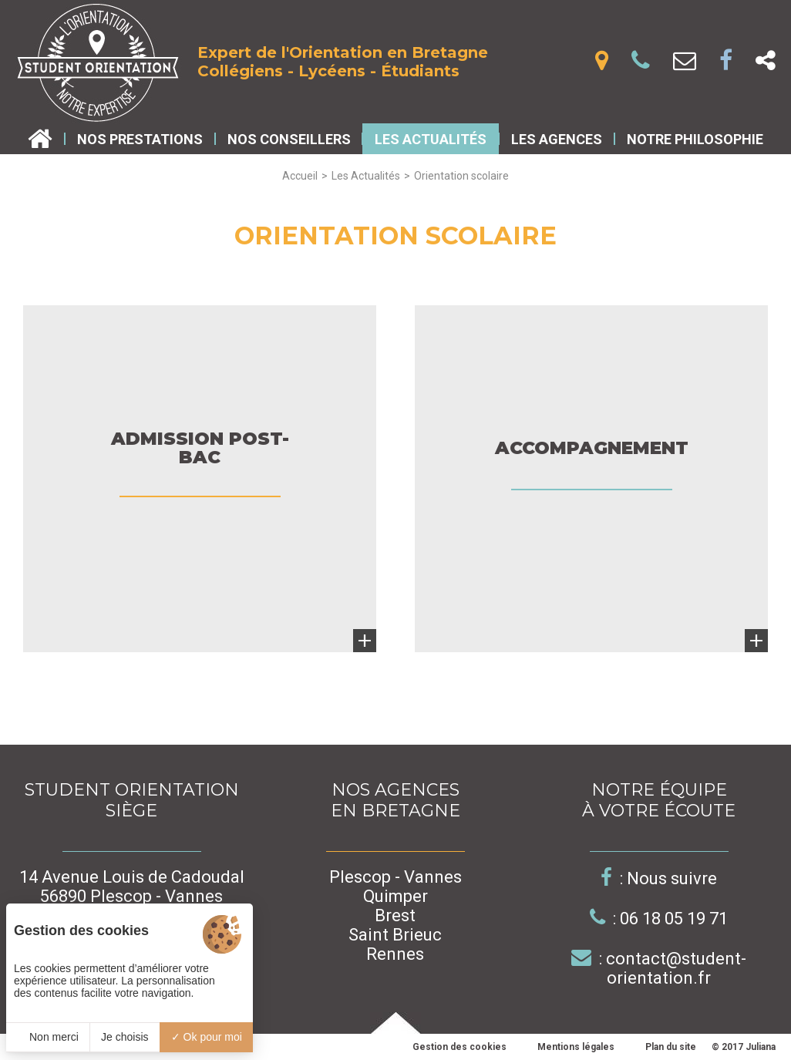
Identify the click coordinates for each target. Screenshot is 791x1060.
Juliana (761, 1046)
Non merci (48, 1037)
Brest (395, 915)
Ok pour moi (206, 1037)
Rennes (395, 954)
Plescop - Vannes (395, 877)
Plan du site (670, 1046)
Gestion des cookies (459, 1046)
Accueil (300, 176)
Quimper (395, 896)
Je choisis (124, 1037)
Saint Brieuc (395, 934)
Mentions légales (575, 1046)
